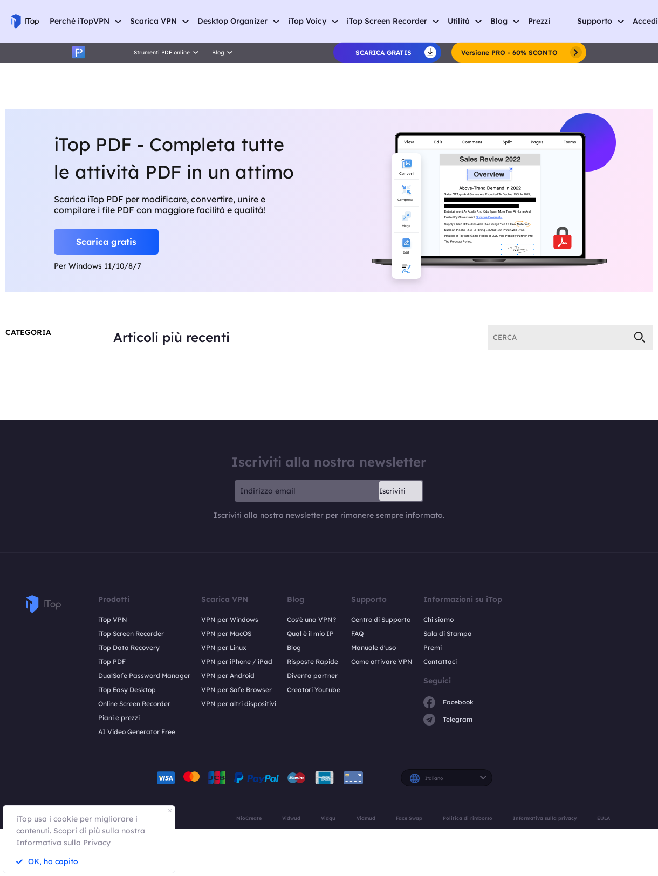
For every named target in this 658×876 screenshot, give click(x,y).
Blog (294, 648)
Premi (432, 648)
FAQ (357, 633)
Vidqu (328, 818)
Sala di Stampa (447, 633)
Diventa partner (312, 676)
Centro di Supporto (380, 619)
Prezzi (539, 21)
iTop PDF (112, 662)
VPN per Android (228, 676)
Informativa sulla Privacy (63, 842)
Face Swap (409, 818)
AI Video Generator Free (136, 732)
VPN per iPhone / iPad (236, 662)
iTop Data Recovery (129, 648)
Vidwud (291, 818)
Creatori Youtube (313, 690)
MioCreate (249, 818)
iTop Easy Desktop (127, 690)
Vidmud (366, 818)
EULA (603, 818)
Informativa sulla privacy (545, 818)
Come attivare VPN (382, 662)
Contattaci (440, 662)
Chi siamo (438, 619)
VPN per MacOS (226, 633)
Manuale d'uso (373, 648)
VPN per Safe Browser (236, 690)
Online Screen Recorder (134, 704)
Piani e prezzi (119, 718)
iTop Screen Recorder (131, 633)
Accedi (645, 21)
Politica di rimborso (467, 818)
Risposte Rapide (312, 662)
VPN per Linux (223, 648)
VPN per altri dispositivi (238, 704)
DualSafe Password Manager (144, 676)
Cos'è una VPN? (311, 619)
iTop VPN (112, 619)
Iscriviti (392, 491)
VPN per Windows (229, 619)
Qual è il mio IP (310, 633)
